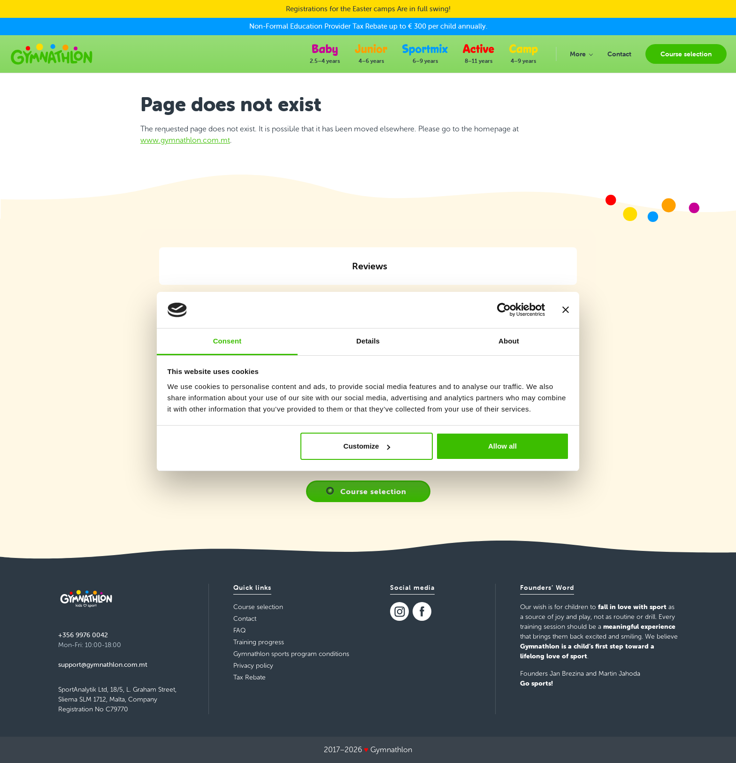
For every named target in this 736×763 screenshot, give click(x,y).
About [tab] (508, 341)
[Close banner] (565, 310)
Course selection (373, 491)
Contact (244, 618)
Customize (367, 446)
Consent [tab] (227, 341)
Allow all (502, 446)
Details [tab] (368, 341)
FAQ (239, 630)
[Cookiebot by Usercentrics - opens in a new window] (504, 310)
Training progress (258, 642)
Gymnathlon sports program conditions (291, 653)
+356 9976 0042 (83, 635)
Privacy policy (253, 665)
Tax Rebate (249, 677)
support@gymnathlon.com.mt (102, 664)
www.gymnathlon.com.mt (185, 140)
